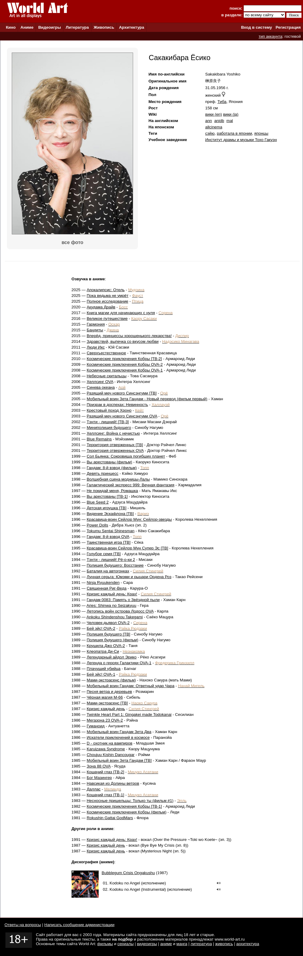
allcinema (213, 127)
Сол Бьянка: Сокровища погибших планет (126, 456)
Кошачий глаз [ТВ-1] (105, 795)
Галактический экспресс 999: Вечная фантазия (130, 485)
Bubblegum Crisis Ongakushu (128, 873)
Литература (77, 27)
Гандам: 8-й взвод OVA (108, 536)
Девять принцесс (102, 473)
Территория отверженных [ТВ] (115, 445)
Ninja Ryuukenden (103, 582)
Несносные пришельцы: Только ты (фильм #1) (130, 800)
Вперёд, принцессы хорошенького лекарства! (129, 335)
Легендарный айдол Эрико (111, 657)
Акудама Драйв (101, 307)
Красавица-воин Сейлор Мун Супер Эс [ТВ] (127, 548)
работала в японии (234, 133)
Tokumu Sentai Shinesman (111, 531)
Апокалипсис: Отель (106, 290)
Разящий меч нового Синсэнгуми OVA (122, 416)
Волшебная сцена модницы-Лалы (118, 479)
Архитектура (131, 27)
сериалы (125, 944)
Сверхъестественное (106, 353)
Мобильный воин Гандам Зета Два (119, 731)
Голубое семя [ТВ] (104, 554)
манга (182, 944)
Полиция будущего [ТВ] (108, 634)
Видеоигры (49, 27)
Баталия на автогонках (108, 571)
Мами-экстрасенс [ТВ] (107, 703)
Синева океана (101, 387)
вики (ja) (230, 114)
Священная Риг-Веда (106, 588)
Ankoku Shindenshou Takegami (114, 617)
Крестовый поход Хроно (109, 410)
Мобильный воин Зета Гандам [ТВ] (119, 760)
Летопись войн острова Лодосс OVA (120, 611)
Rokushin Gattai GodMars (110, 818)
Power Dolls (97, 525)
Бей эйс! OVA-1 (101, 674)
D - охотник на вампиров (109, 743)
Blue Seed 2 (98, 502)
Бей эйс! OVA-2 (101, 628)
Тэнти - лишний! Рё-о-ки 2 (111, 559)
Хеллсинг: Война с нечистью (113, 433)
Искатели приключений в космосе (118, 737)
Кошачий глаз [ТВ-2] (105, 772)
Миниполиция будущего (109, 427)
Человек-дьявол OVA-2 (108, 622)
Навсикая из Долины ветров (113, 783)
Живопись (104, 27)
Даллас (93, 789)
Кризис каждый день (106, 709)
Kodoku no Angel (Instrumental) (138, 889)
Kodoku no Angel (125, 883)
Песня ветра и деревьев (109, 691)
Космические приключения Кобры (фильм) (126, 812)
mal (229, 120)
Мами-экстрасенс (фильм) (111, 680)
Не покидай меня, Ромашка (112, 490)
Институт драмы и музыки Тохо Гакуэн (241, 139)
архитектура (247, 944)
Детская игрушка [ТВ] (106, 508)
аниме (166, 944)
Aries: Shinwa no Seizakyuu (111, 605)
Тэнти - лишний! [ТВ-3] (108, 422)
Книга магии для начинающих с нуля (121, 313)
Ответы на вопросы (23, 924)
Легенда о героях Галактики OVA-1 (119, 663)
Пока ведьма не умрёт (107, 295)
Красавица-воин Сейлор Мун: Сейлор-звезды (129, 519)
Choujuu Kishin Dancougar (111, 754)
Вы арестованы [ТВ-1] (107, 496)
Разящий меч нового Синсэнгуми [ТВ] (122, 393)
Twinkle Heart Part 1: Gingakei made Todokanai (129, 714)
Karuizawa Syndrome (106, 749)
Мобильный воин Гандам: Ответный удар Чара (130, 686)
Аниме (27, 27)
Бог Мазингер (99, 777)
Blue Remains (99, 439)
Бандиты (95, 330)
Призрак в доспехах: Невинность (117, 404)
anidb (219, 120)
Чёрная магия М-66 (105, 697)
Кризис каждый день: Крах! (112, 594)
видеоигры (147, 944)
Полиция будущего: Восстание (115, 565)
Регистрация (288, 27)
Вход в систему (256, 27)
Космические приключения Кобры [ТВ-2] (124, 358)
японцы (261, 133)
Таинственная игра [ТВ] (108, 542)
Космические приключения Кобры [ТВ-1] (124, 806)
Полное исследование (107, 301)
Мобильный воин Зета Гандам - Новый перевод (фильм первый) (147, 399)
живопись (224, 944)
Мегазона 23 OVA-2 (105, 720)
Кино (11, 27)
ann (208, 120)
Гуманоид (95, 726)
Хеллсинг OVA (100, 381)
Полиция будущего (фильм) (112, 640)
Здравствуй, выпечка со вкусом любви (122, 341)
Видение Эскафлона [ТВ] (110, 513)
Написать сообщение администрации (79, 924)
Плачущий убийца (103, 668)
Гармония (96, 324)
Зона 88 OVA (98, 766)
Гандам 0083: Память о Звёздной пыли (123, 599)
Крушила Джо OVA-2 (106, 645)
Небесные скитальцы (106, 376)
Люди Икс (96, 347)
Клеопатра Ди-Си (103, 651)
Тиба (221, 101)
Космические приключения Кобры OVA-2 (125, 364)
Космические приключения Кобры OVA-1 (125, 370)
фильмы (105, 944)
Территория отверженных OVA (115, 450)
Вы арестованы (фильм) (109, 462)
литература (201, 944)
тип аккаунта (270, 36)
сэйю (210, 133)
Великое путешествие (107, 318)
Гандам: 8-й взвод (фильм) (112, 467)
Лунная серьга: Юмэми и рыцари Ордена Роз (129, 577)
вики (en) (213, 114)
